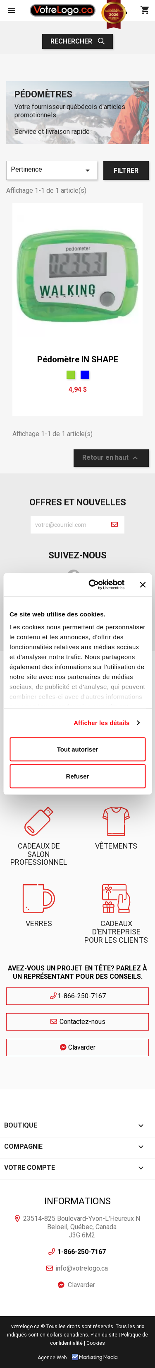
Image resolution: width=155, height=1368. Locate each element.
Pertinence (52, 170)
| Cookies (94, 1343)
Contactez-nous (77, 1022)
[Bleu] (85, 375)
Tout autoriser (77, 748)
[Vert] (71, 375)
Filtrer (126, 171)
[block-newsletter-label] (68, 525)
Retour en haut (111, 458)
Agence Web (52, 1358)
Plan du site (104, 1335)
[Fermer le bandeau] (142, 584)
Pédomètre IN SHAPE (77, 359)
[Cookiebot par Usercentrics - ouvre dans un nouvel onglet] (92, 585)
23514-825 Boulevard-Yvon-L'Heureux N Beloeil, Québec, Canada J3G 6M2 (81, 1227)
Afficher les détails (101, 722)
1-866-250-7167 (77, 996)
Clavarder (77, 1047)
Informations (77, 1201)
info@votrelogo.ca (81, 1268)
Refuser (77, 776)
